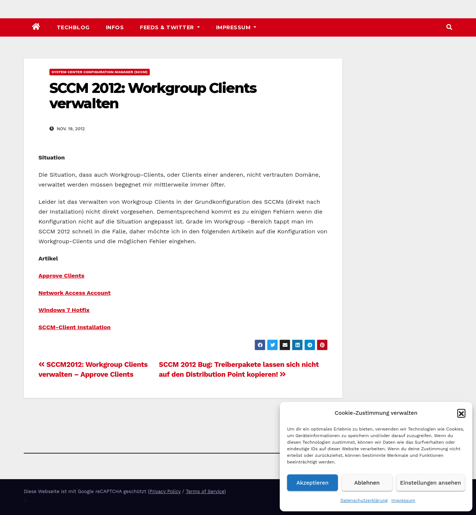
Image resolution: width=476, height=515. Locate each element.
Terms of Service (205, 491)
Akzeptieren (313, 483)
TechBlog (73, 27)
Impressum (403, 500)
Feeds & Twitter (170, 27)
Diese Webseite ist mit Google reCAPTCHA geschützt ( (86, 491)
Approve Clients (61, 275)
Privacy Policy (165, 491)
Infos (115, 27)
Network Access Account (74, 292)
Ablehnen (367, 483)
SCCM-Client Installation (74, 327)
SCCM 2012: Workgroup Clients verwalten (152, 95)
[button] (461, 413)
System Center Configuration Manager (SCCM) (100, 72)
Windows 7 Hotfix (64, 310)
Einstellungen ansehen (430, 483)
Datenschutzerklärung (364, 500)
